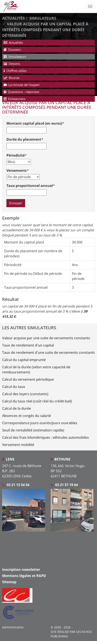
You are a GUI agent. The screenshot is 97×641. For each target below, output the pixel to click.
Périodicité (15, 155)
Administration (13, 627)
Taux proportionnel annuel (29, 185)
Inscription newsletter (21, 569)
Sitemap (9, 582)
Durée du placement (23, 139)
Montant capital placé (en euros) (34, 123)
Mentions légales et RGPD (24, 575)
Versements (16, 170)
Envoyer (15, 203)
